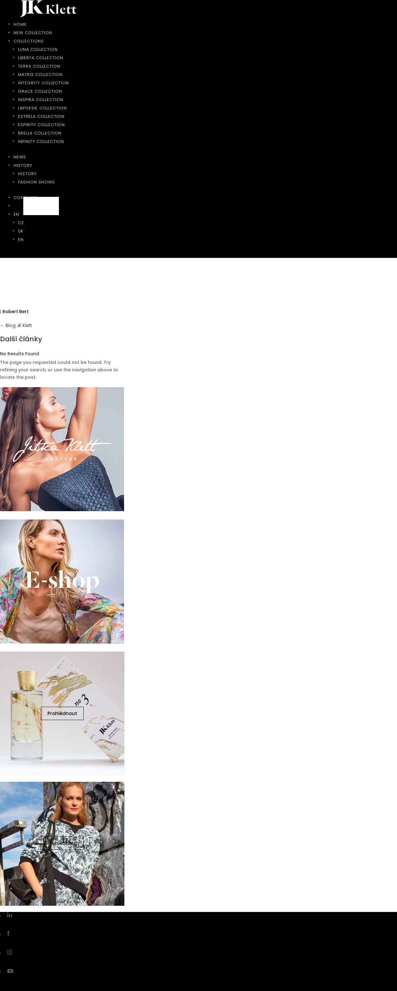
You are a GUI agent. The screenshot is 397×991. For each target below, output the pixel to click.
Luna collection (38, 49)
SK (20, 231)
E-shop (41, 206)
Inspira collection (40, 100)
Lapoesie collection (42, 108)
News (20, 157)
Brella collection (39, 133)
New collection (33, 33)
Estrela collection (41, 116)
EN (16, 214)
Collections (29, 41)
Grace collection (40, 91)
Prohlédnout (62, 713)
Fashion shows (36, 182)
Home (20, 24)
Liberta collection (40, 58)
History (23, 165)
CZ (21, 223)
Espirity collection (41, 125)
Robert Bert (15, 311)
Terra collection (39, 66)
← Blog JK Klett (16, 325)
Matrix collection (40, 74)
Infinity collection (41, 141)
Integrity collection (43, 83)
